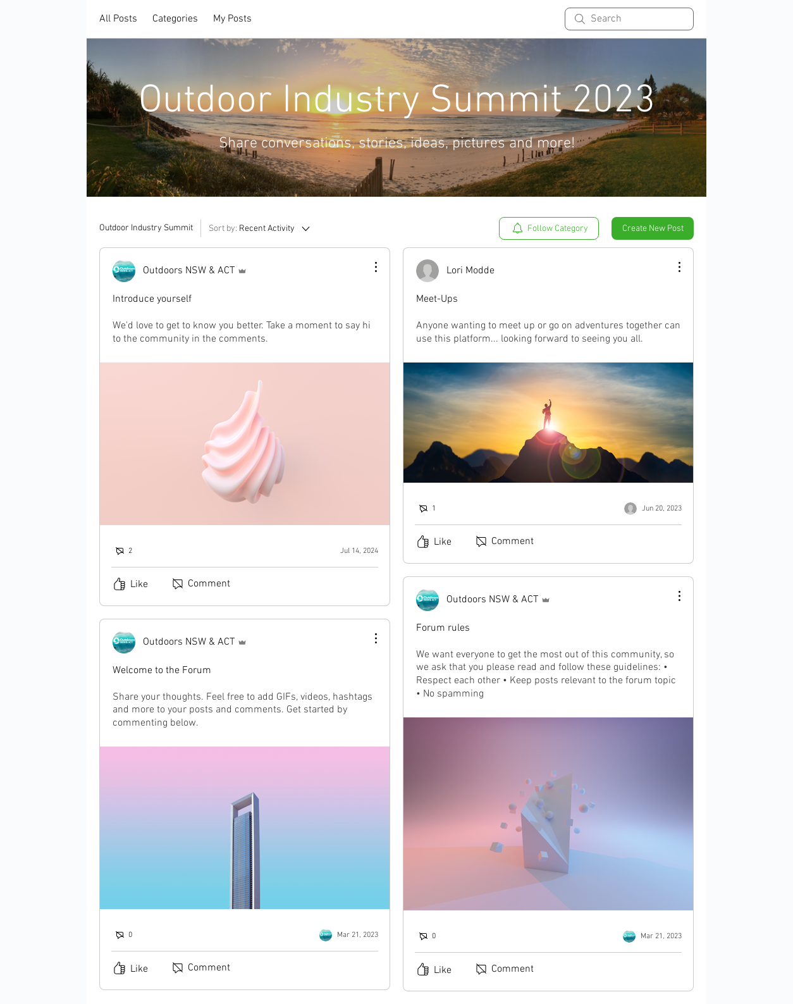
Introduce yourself (152, 299)
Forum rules (443, 628)
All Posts (118, 19)
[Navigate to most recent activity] (350, 551)
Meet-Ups (437, 299)
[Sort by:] (260, 228)
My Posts (232, 19)
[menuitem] (549, 228)
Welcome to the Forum (162, 670)
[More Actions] (369, 267)
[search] (629, 19)
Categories (175, 19)
